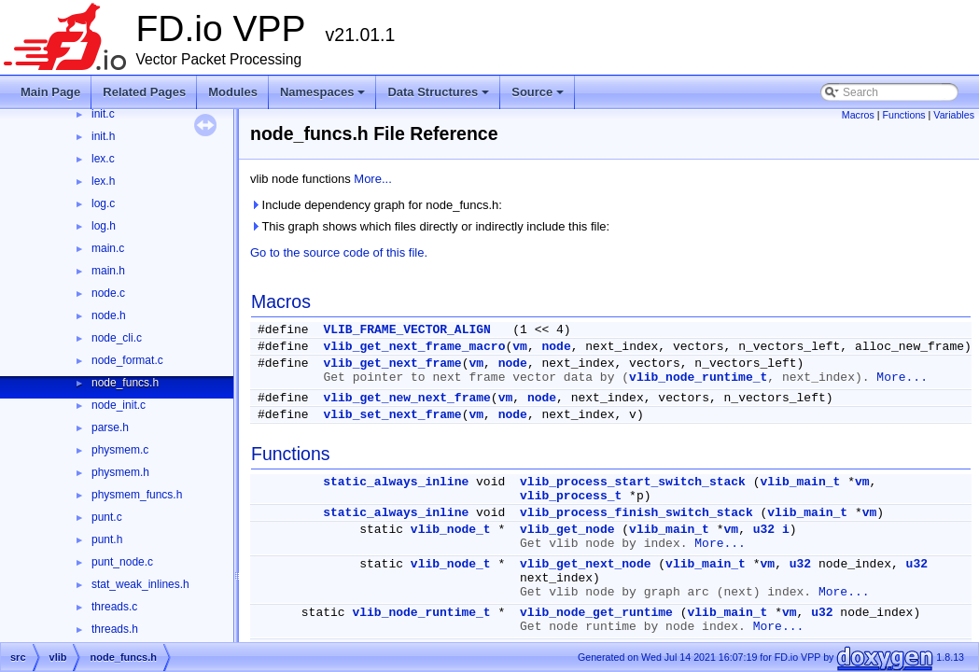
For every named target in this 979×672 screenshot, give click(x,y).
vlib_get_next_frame (392, 364)
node (556, 347)
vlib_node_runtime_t (698, 378)
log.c (103, 203)
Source (538, 97)
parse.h (110, 427)
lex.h (103, 181)
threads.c (114, 606)
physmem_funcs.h (136, 494)
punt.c (106, 517)
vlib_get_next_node (585, 564)
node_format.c (127, 360)
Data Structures (439, 97)
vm (519, 347)
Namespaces (324, 97)
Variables (953, 114)
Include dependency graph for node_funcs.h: (376, 205)
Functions (903, 114)
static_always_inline (396, 482)
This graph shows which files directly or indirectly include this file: (429, 226)
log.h (103, 225)
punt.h (106, 539)
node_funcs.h (125, 382)
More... (372, 179)
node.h (108, 315)
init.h (103, 136)
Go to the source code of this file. (338, 252)
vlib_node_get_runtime (596, 613)
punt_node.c (122, 561)
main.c (107, 248)
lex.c (103, 158)
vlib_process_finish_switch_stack (636, 513)
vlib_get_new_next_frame (406, 398)
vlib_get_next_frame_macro (414, 347)
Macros (858, 114)
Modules (233, 92)
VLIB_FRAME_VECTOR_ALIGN (406, 330)
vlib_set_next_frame (392, 415)
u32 (764, 530)
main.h (108, 270)
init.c (103, 113)
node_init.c (118, 405)
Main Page (50, 92)
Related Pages (144, 92)
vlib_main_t (801, 482)
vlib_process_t (571, 496)
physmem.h (120, 472)
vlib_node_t (451, 530)
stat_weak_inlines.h (140, 584)
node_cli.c (116, 337)
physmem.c (119, 449)
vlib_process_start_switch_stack (633, 482)
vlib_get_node (567, 530)
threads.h (114, 629)
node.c (108, 293)
